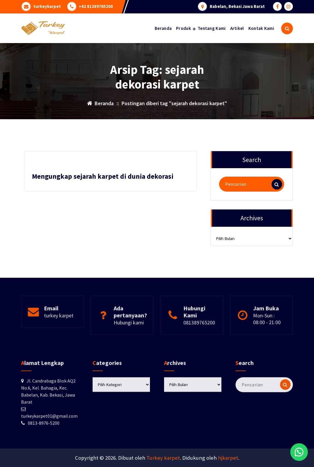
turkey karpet (59, 329)
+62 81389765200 (96, 6)
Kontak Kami (261, 28)
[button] (299, 452)
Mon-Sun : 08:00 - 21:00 (267, 333)
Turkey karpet (163, 457)
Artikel (237, 28)
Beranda (163, 28)
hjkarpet (228, 457)
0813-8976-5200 (43, 449)
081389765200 (199, 336)
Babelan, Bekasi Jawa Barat (237, 6)
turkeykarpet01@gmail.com (49, 442)
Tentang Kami (212, 28)
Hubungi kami (129, 336)
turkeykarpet (47, 6)
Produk (183, 28)
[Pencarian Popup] (287, 28)
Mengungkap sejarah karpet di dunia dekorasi (102, 176)
